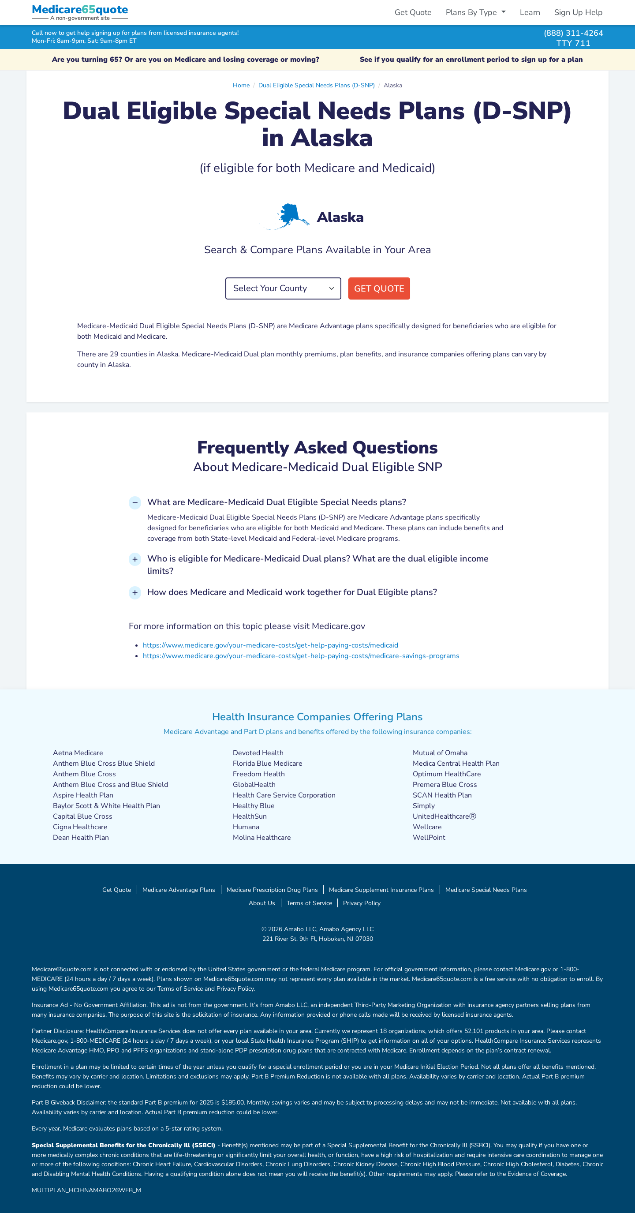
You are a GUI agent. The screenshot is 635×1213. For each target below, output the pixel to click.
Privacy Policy (362, 903)
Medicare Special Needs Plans (486, 889)
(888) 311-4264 (573, 32)
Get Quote (413, 12)
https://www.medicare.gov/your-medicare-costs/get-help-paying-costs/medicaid (270, 645)
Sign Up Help (578, 12)
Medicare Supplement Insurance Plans (381, 889)
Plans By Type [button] (472, 12)
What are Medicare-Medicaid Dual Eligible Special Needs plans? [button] (276, 502)
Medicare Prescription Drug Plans (272, 889)
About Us (262, 903)
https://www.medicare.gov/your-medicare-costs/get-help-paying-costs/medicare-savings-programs (301, 656)
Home (241, 85)
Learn (530, 12)
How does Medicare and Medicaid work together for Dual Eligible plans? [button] (292, 592)
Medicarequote (80, 9)
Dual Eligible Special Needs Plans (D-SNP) (316, 85)
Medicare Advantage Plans (178, 889)
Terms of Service (309, 903)
